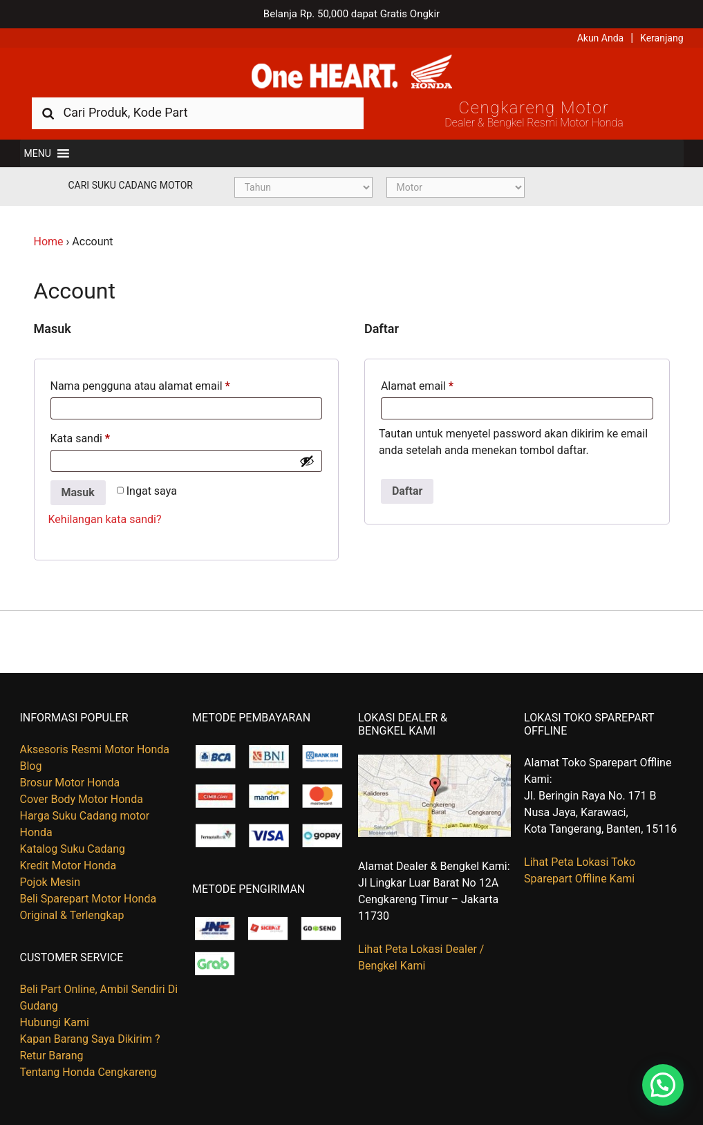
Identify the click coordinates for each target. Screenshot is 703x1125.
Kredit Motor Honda (68, 865)
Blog (31, 766)
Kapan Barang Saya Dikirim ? (90, 1039)
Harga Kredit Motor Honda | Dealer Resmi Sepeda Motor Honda (352, 73)
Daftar (407, 491)
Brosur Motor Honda (70, 782)
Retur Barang (52, 1055)
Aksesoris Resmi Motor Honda (95, 749)
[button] (37, 153)
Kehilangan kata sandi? (105, 519)
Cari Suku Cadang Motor (130, 185)
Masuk (78, 492)
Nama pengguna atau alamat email (140, 386)
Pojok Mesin (50, 882)
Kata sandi (80, 438)
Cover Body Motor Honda (81, 799)
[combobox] (198, 112)
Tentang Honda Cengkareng (88, 1072)
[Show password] (307, 461)
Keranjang (661, 38)
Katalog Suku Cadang (73, 848)
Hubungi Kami (54, 1022)
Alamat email (417, 386)
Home (49, 241)
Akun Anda (600, 38)
